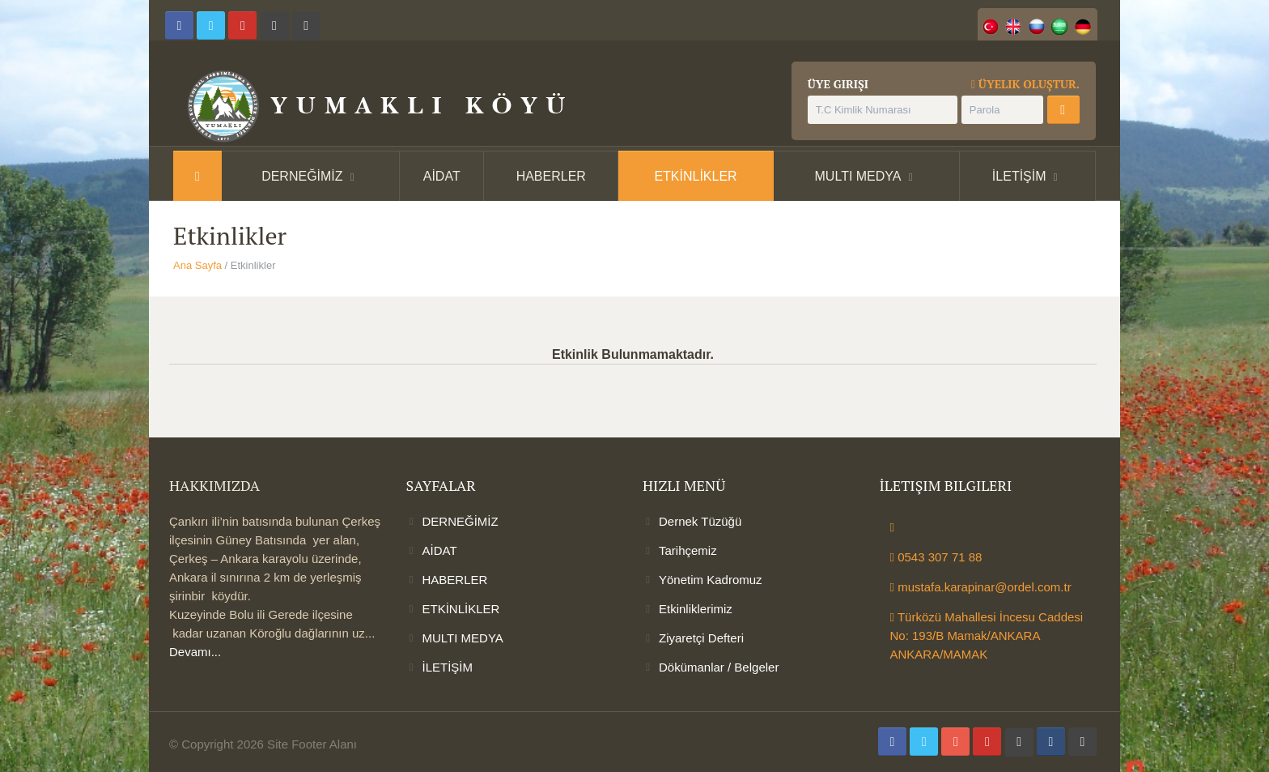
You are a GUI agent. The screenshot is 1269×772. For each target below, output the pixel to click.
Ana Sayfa (197, 265)
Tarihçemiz (688, 550)
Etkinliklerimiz (695, 609)
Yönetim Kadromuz (710, 579)
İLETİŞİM (1019, 176)
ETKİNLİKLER (695, 176)
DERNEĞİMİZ (301, 176)
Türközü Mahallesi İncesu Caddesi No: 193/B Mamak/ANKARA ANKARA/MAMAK (987, 635)
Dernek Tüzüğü (700, 521)
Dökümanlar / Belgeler (719, 667)
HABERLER (551, 176)
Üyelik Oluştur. (1025, 84)
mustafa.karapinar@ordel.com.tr (981, 587)
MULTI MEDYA (858, 176)
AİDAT (441, 176)
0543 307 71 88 (936, 557)
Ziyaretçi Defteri (701, 638)
